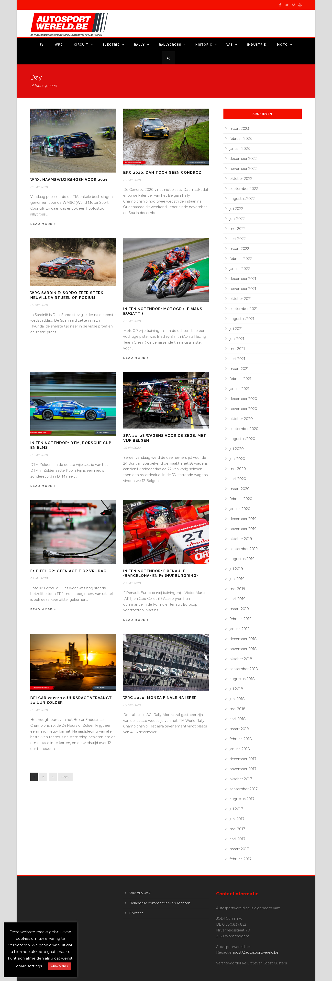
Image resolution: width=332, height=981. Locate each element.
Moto (282, 44)
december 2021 (243, 278)
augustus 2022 (242, 198)
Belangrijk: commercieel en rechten (159, 903)
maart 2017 (239, 849)
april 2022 (238, 238)
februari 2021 (240, 379)
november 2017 (243, 769)
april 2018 (238, 719)
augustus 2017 (242, 799)
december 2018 (243, 639)
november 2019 (243, 529)
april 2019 (237, 599)
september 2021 (243, 309)
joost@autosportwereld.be (255, 952)
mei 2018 (237, 709)
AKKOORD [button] (59, 966)
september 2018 (244, 669)
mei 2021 (237, 349)
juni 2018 (237, 699)
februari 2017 (241, 859)
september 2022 (244, 188)
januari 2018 (240, 749)
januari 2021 (239, 389)
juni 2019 (237, 579)
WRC (59, 44)
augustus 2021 (242, 319)
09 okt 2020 (39, 187)
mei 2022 (237, 228)
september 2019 (244, 549)
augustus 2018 (242, 679)
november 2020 (243, 409)
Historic (203, 44)
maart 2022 (239, 248)
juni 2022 (237, 218)
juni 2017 (237, 819)
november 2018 (243, 649)
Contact (136, 913)
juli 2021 (236, 329)
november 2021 (243, 288)
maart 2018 (239, 729)
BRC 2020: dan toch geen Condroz (162, 172)
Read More (43, 223)
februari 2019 (241, 619)
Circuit (81, 44)
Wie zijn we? (140, 893)
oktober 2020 (241, 419)
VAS (229, 44)
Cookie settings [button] (27, 966)
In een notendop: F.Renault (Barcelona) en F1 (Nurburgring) (160, 573)
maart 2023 (239, 128)
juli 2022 (236, 208)
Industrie (256, 44)
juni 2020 (237, 459)
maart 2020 (240, 489)
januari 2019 (240, 629)
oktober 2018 (241, 659)
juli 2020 (237, 449)
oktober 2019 (241, 539)
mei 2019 (237, 589)
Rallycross (170, 44)
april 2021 (237, 359)
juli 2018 (236, 689)
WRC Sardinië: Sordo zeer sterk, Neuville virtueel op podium (67, 295)
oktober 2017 (241, 779)
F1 (42, 44)
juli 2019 (236, 569)
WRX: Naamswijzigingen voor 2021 (69, 179)
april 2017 (237, 839)
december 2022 (243, 158)
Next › (65, 777)
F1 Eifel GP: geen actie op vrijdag (68, 571)
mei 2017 (237, 829)
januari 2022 (240, 268)
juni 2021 (237, 339)
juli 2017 (236, 809)
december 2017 (243, 759)
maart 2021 (239, 369)
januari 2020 (240, 509)
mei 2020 (238, 469)
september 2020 (244, 429)
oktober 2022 (241, 178)
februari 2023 (241, 138)
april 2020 (238, 479)
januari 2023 (240, 148)
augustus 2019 (242, 559)
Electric (111, 44)
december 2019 (243, 519)
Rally (139, 44)
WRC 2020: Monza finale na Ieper (160, 697)
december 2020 (243, 399)
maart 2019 (239, 609)
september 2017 (244, 789)
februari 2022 (241, 258)
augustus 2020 (242, 439)
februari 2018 (241, 739)
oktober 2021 (241, 298)
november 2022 (243, 168)
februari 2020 (241, 499)
